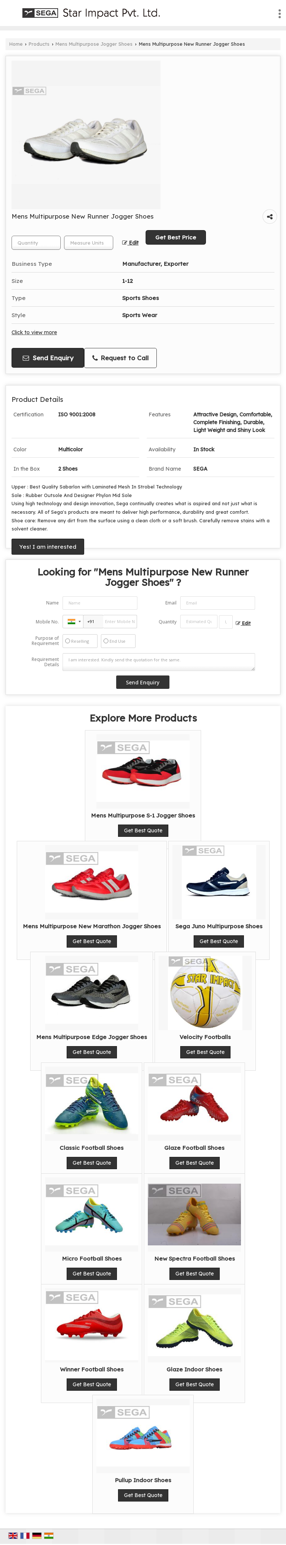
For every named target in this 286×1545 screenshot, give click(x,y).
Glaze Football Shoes (194, 1147)
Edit (130, 242)
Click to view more (34, 332)
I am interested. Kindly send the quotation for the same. (159, 662)
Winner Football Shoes (92, 1369)
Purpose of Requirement (45, 641)
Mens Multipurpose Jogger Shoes (94, 44)
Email (171, 603)
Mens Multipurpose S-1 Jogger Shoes (143, 815)
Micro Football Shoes (92, 1258)
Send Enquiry (48, 358)
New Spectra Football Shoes (194, 1258)
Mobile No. (47, 622)
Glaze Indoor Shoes (194, 1369)
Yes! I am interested (47, 546)
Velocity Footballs (205, 1037)
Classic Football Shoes (92, 1147)
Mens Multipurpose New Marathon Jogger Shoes (92, 926)
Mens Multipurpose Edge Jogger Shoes (91, 1037)
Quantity (168, 622)
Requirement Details (45, 662)
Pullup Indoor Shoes (143, 1480)
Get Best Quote (143, 830)
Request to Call (120, 358)
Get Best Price (175, 237)
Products (39, 44)
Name (52, 603)
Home (16, 44)
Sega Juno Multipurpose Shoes (219, 926)
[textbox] (88, 243)
